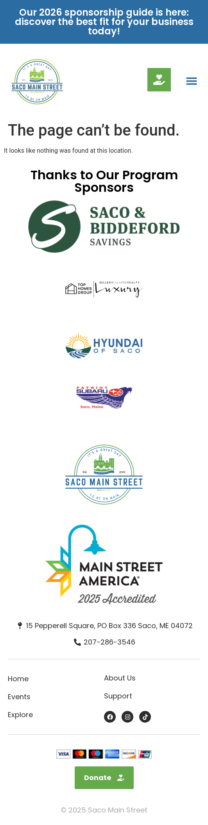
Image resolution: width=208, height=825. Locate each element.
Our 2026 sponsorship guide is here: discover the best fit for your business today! (104, 22)
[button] (191, 81)
